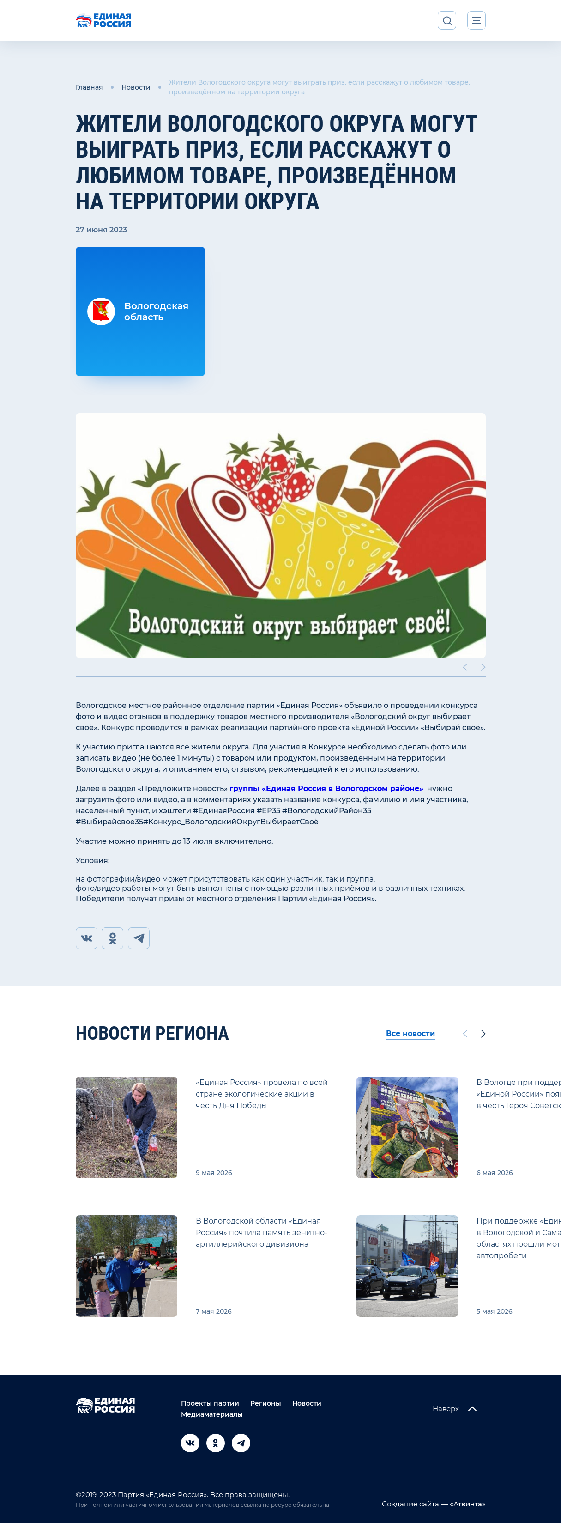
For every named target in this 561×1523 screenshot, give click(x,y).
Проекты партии (210, 1403)
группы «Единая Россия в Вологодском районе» (326, 787)
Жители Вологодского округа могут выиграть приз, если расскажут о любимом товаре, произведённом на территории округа (319, 87)
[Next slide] (483, 666)
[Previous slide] (464, 666)
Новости (136, 87)
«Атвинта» (467, 1503)
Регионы (265, 1403)
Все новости (410, 1033)
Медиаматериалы (212, 1414)
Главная (89, 87)
